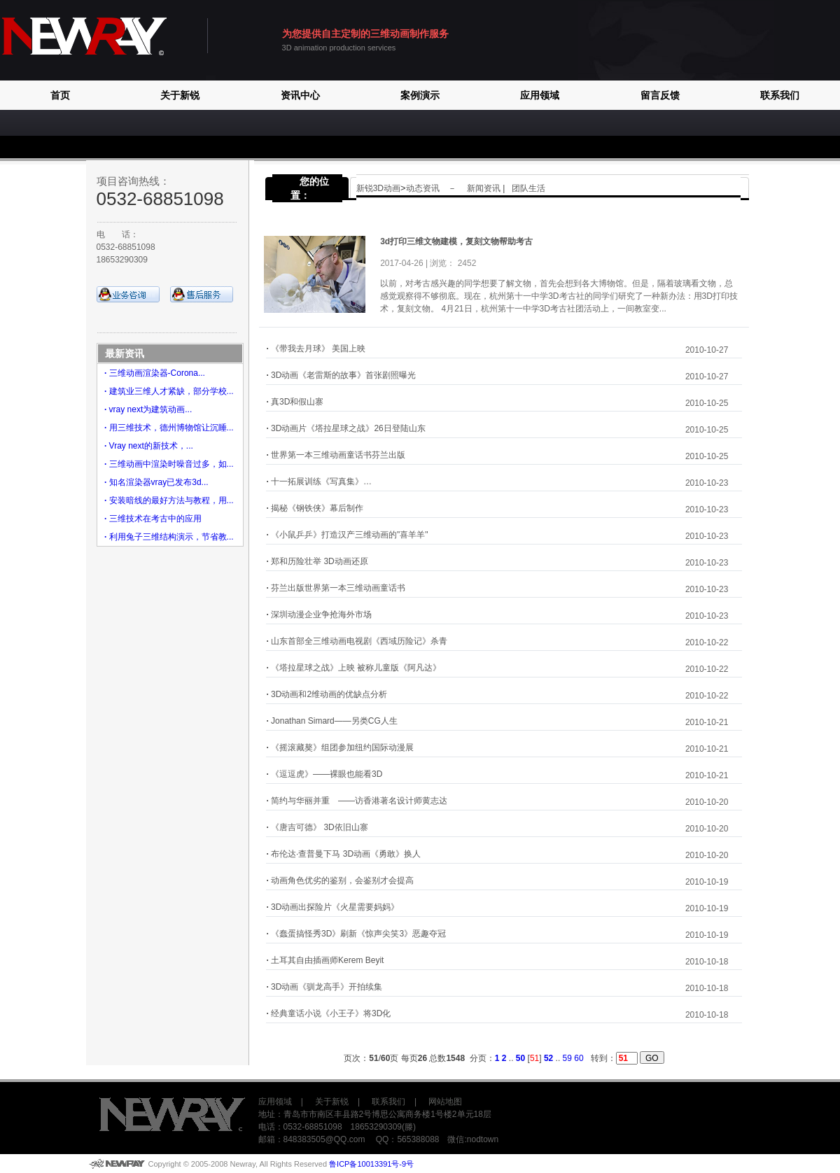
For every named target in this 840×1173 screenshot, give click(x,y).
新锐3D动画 (378, 188)
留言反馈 (660, 95)
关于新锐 (180, 95)
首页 (60, 95)
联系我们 (779, 95)
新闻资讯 (485, 188)
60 (578, 1058)
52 (548, 1058)
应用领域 (539, 95)
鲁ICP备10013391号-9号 (371, 1164)
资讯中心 (300, 95)
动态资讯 (423, 188)
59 (567, 1058)
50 (520, 1058)
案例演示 (420, 95)
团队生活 (528, 188)
